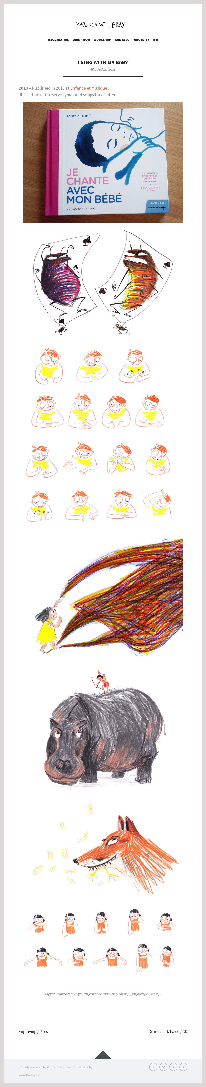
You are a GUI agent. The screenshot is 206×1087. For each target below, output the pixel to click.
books (111, 69)
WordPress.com (29, 1075)
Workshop (102, 40)
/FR (155, 40)
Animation (81, 40)
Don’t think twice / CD (167, 1031)
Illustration (58, 40)
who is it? (141, 40)
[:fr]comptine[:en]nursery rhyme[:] (107, 994)
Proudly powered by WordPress (40, 1067)
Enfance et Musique (88, 88)
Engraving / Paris (34, 1031)
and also (122, 40)
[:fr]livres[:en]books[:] (146, 994)
